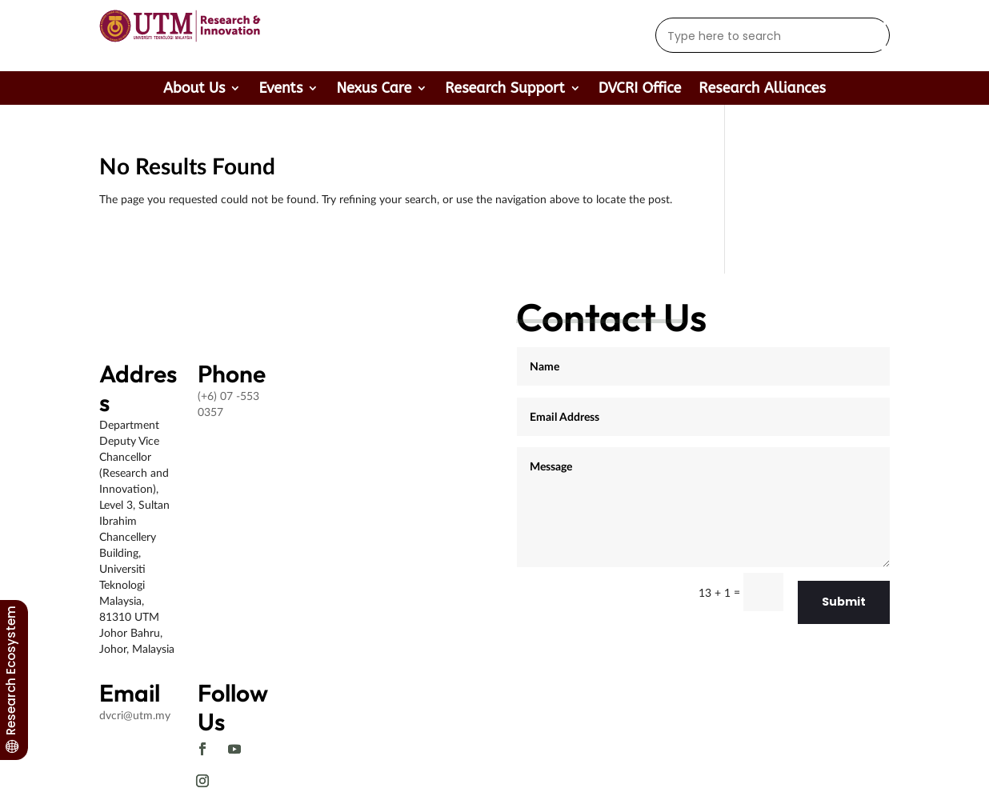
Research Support (504, 89)
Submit (844, 602)
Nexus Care (373, 89)
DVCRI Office (640, 89)
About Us (194, 89)
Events (280, 89)
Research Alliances (762, 89)
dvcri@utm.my (134, 715)
